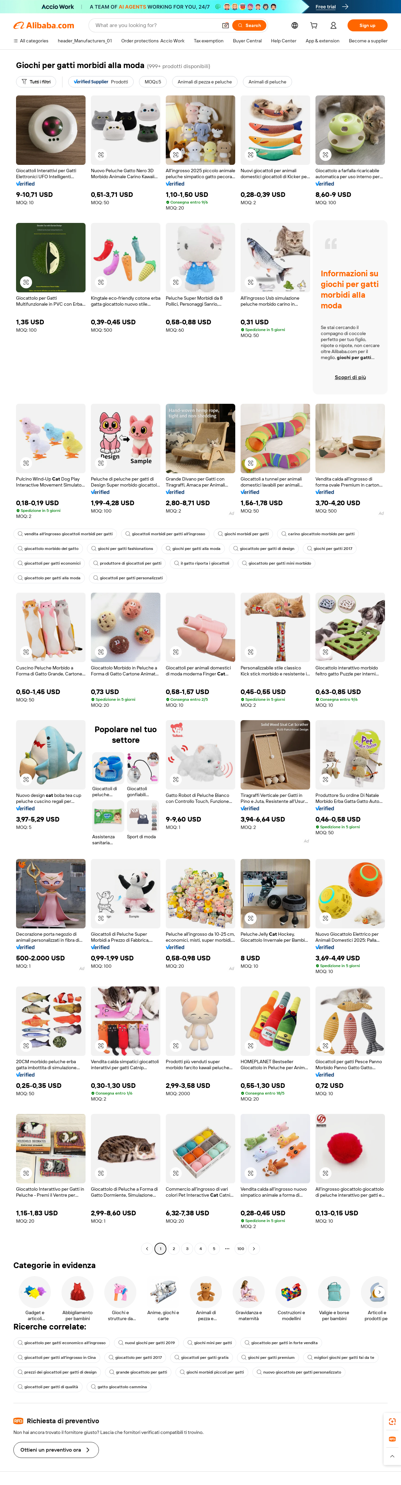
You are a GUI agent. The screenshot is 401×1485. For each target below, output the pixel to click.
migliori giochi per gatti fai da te (340, 1357)
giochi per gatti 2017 (329, 548)
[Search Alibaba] (156, 25)
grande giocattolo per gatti (138, 1372)
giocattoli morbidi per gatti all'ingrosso (165, 534)
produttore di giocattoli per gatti (127, 563)
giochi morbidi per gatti (243, 534)
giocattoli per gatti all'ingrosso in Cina (57, 1357)
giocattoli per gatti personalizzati (128, 578)
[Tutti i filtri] (36, 81)
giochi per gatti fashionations (122, 548)
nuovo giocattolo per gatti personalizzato (299, 1372)
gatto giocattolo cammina (119, 1387)
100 (240, 1248)
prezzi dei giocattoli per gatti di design (57, 1372)
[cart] (315, 26)
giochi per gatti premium (268, 1357)
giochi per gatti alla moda (193, 548)
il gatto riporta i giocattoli (201, 563)
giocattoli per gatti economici (49, 563)
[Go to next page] (254, 1249)
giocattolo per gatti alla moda (49, 578)
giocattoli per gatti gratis (201, 1357)
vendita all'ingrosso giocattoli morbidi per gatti (65, 534)
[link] (392, 1421)
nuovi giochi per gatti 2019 (146, 1343)
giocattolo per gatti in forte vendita (281, 1343)
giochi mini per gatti (209, 1343)
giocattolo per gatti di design (263, 548)
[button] (226, 25)
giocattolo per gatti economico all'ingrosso (62, 1343)
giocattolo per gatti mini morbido (276, 563)
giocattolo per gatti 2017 (135, 1357)
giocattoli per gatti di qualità (48, 1387)
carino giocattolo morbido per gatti (318, 534)
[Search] (249, 25)
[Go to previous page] (147, 1249)
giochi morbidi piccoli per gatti (212, 1372)
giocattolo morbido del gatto (48, 548)
